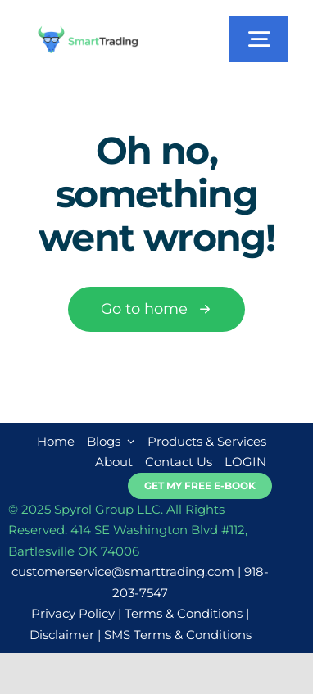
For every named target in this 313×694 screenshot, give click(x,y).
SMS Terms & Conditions (178, 634)
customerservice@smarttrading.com (122, 571)
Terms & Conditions (184, 613)
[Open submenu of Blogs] (127, 441)
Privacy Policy (73, 613)
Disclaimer (61, 634)
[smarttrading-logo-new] (88, 32)
